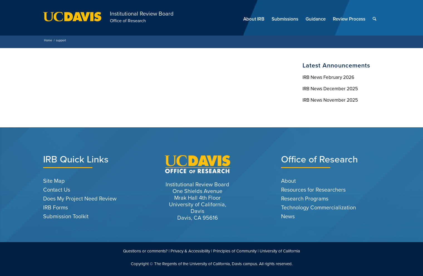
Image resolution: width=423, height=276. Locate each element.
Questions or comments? (145, 251)
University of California (280, 251)
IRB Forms (55, 207)
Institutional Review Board (142, 13)
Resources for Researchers (313, 189)
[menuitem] (254, 19)
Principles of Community (235, 251)
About (288, 181)
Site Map (54, 181)
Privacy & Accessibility (190, 251)
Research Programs (304, 198)
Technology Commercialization (318, 207)
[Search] (374, 19)
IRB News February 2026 (328, 77)
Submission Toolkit (65, 216)
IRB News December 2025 (330, 88)
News (288, 216)
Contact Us (56, 189)
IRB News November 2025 (330, 100)
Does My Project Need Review (80, 198)
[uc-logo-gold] (72, 19)
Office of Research (128, 20)
